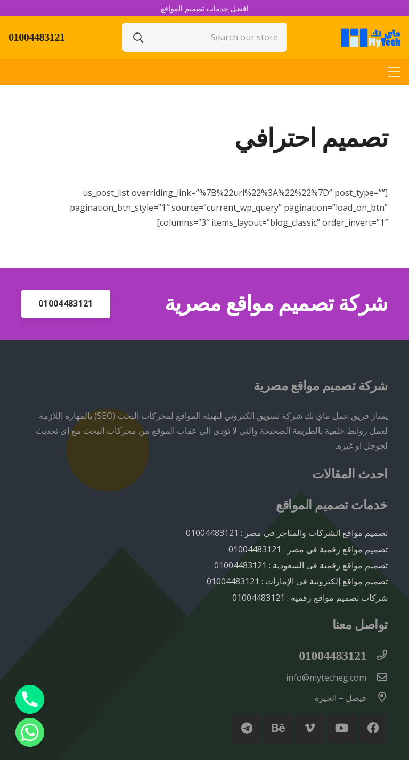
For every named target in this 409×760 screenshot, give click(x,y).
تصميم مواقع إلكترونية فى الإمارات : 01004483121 (297, 581)
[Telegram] (246, 728)
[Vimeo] (309, 728)
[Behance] (278, 728)
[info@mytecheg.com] (377, 677)
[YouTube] (341, 728)
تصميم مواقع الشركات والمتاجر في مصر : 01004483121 (287, 533)
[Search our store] (204, 37)
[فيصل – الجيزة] (377, 697)
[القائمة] (394, 72)
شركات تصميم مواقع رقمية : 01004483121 (310, 598)
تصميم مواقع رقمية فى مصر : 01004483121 (308, 549)
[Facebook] (373, 728)
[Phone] (29, 699)
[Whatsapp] (29, 732)
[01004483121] (377, 655)
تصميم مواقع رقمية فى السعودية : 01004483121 (301, 565)
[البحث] (138, 37)
